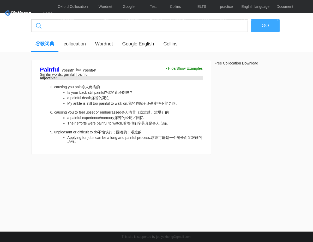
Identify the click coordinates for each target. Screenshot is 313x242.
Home (47, 13)
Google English (138, 43)
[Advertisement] (121, 194)
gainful (70, 74)
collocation (75, 43)
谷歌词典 (44, 43)
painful (83, 74)
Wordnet (104, 43)
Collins (170, 43)
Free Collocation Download (236, 63)
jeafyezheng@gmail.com (173, 237)
